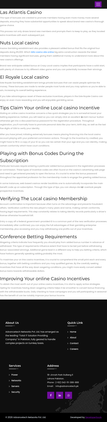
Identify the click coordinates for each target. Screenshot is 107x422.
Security (15, 392)
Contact (74, 343)
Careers (74, 349)
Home (73, 331)
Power (14, 374)
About (73, 337)
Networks (16, 380)
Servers (15, 386)
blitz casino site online (42, 52)
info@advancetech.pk (67, 386)
